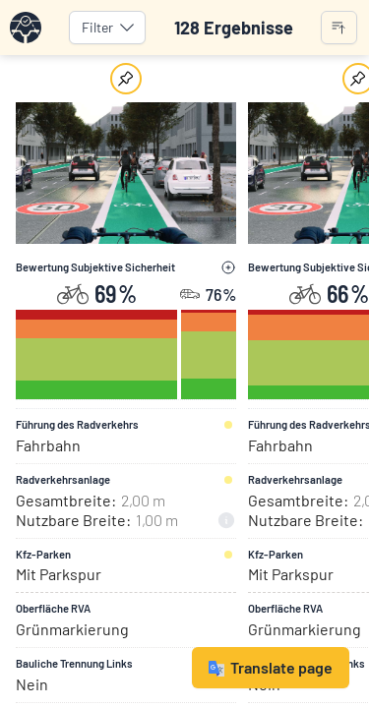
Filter (109, 27)
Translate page (271, 667)
